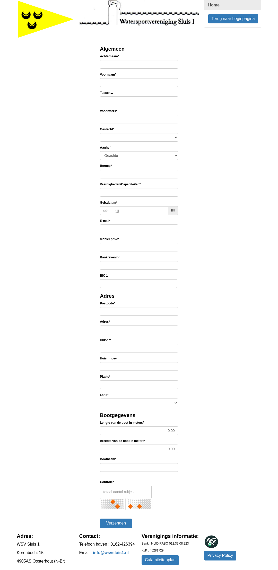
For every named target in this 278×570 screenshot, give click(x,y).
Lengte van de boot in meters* (122, 422)
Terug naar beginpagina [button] (233, 18)
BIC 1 (104, 275)
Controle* (107, 482)
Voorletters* (108, 111)
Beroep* (106, 166)
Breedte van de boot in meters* (122, 441)
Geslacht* (107, 129)
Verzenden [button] (116, 523)
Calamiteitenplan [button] (160, 560)
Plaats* (105, 376)
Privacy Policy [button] (220, 555)
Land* (104, 395)
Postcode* (107, 303)
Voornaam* (108, 74)
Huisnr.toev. (108, 358)
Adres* (105, 321)
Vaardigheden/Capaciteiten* (120, 184)
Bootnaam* (108, 459)
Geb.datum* (108, 202)
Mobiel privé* (109, 239)
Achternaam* (109, 56)
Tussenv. (106, 93)
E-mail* (105, 221)
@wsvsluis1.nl (111, 552)
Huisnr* (105, 340)
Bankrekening (110, 257)
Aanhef (105, 147)
